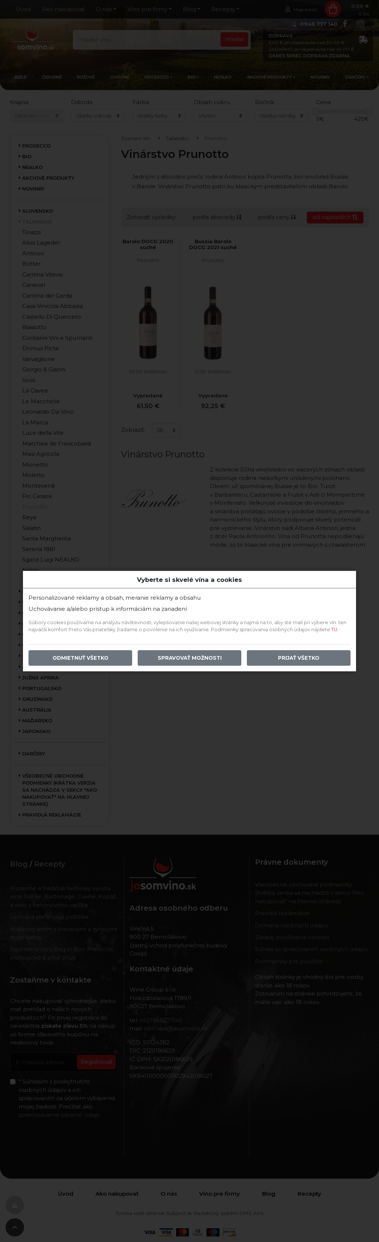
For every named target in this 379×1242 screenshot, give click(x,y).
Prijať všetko (298, 658)
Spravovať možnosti (190, 658)
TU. (334, 629)
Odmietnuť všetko (80, 658)
